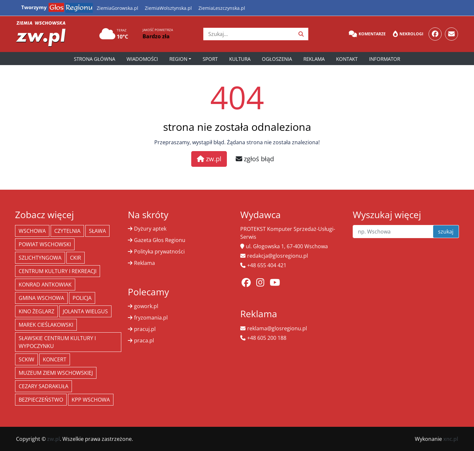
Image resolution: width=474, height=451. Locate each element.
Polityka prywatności (159, 251)
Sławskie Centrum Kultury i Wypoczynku (57, 342)
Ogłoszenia (277, 59)
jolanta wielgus (85, 311)
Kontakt (347, 59)
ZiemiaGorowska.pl (117, 8)
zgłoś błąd (255, 158)
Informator (384, 59)
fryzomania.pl (151, 317)
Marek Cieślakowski (46, 324)
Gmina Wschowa (41, 298)
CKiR (75, 257)
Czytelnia (67, 230)
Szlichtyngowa (40, 257)
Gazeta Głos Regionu (159, 240)
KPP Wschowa (91, 399)
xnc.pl (450, 438)
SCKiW (26, 359)
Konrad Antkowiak (45, 284)
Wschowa (32, 230)
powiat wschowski (45, 244)
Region (178, 59)
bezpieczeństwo (41, 399)
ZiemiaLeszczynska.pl (221, 8)
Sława (97, 230)
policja (82, 298)
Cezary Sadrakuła (43, 386)
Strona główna (94, 59)
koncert (54, 359)
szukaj (445, 231)
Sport (210, 59)
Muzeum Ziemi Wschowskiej (56, 372)
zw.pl (209, 158)
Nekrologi (408, 34)
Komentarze (367, 34)
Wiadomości (142, 59)
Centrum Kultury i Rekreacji (57, 271)
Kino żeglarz (36, 311)
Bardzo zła (156, 36)
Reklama (314, 59)
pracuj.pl (145, 329)
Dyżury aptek (150, 228)
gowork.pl (146, 306)
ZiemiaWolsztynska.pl (168, 8)
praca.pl (144, 340)
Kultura (239, 59)
